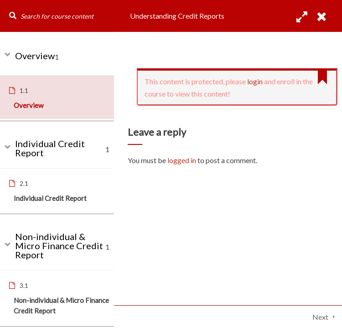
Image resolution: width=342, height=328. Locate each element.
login (255, 81)
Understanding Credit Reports (177, 15)
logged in (181, 160)
